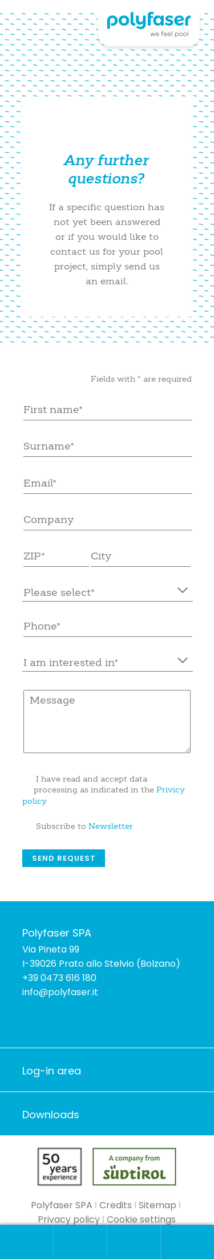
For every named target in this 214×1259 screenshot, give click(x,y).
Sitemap (157, 1205)
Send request (64, 858)
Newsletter (110, 826)
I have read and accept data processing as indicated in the (103, 790)
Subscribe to (84, 826)
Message (107, 721)
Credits (115, 1205)
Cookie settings (141, 1219)
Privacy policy (69, 1219)
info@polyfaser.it (60, 992)
